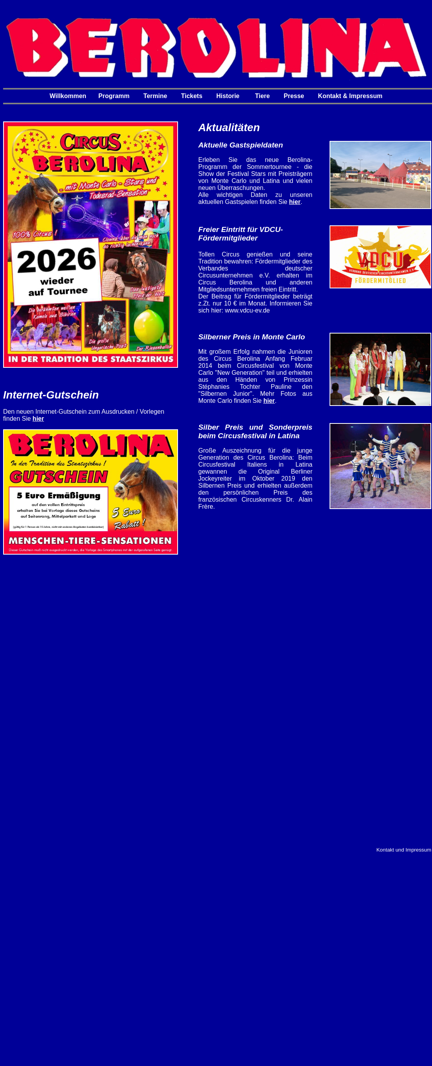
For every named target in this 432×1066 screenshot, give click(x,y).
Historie (228, 96)
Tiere (262, 96)
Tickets (192, 96)
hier (38, 418)
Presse (294, 96)
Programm (114, 96)
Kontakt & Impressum (350, 96)
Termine (155, 96)
